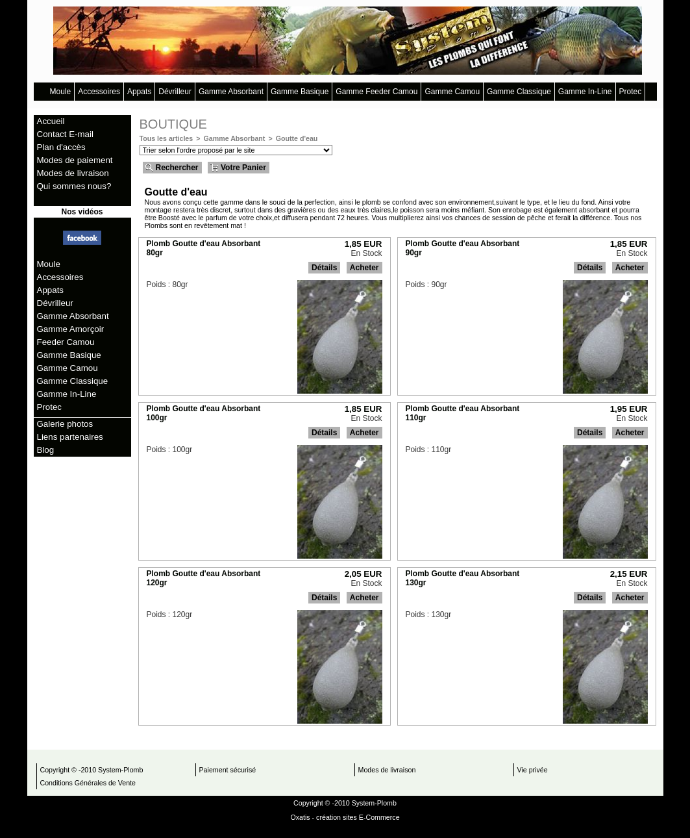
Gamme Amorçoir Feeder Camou (71, 335)
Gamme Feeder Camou (376, 91)
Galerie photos (65, 424)
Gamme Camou (452, 91)
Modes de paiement (75, 160)
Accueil (51, 121)
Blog (46, 450)
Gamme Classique (519, 91)
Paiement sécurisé (227, 770)
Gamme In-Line (585, 91)
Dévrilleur (174, 91)
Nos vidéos (82, 211)
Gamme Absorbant (231, 91)
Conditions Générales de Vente (88, 783)
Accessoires (99, 91)
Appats (139, 91)
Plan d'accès (61, 147)
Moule (60, 91)
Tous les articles (166, 138)
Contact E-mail (65, 134)
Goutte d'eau (297, 138)
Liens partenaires (70, 437)
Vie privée (532, 770)
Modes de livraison (73, 173)
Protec (630, 91)
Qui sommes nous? (74, 186)
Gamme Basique (299, 91)
